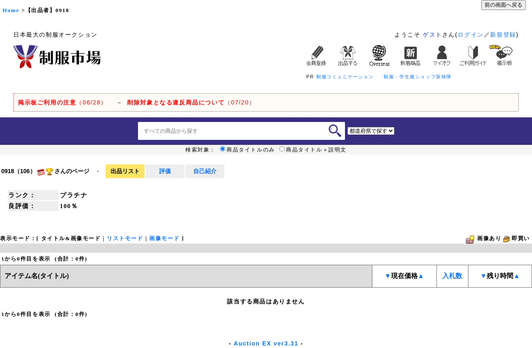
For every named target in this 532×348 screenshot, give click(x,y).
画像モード (164, 238)
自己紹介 (205, 171)
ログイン (470, 34)
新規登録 (503, 34)
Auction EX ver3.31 (266, 343)
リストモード (125, 238)
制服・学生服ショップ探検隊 (418, 76)
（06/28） (62, 102)
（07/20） (191, 102)
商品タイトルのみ (247, 150)
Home (10, 10)
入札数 (452, 275)
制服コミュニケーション (345, 76)
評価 (165, 171)
